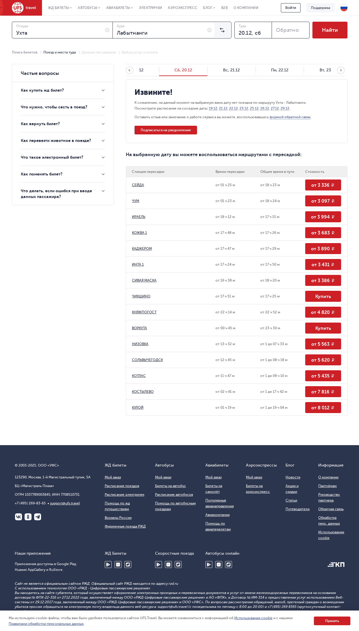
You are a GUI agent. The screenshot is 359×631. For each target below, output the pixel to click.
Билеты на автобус (170, 486)
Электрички (150, 8)
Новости (293, 477)
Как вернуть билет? (40, 123)
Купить (323, 296)
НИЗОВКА (140, 344)
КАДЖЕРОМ (142, 249)
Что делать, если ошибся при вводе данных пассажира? (56, 193)
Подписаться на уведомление (166, 130)
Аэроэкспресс (182, 8)
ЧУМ (135, 201)
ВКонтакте (18, 517)
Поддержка (320, 8)
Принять (332, 621)
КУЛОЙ (137, 408)
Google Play (108, 564)
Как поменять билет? (41, 174)
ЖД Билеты (58, 8)
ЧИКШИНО (141, 296)
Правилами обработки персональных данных (46, 624)
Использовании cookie (253, 618)
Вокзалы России (118, 518)
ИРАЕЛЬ (138, 217)
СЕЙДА (138, 185)
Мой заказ (113, 477)
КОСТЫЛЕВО (143, 392)
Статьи (291, 500)
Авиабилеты (118, 8)
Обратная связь (331, 509)
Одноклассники (28, 517)
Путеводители (298, 509)
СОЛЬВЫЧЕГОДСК (147, 360)
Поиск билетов (24, 52)
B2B (224, 8)
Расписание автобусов (174, 495)
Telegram (37, 517)
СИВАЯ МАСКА (144, 280)
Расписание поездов (122, 486)
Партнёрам (327, 486)
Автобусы (87, 8)
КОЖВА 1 (139, 233)
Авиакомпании (217, 515)
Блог (207, 8)
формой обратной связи (290, 117)
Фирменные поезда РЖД (125, 526)
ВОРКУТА (139, 328)
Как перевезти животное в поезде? (56, 140)
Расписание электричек (124, 495)
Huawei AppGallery (118, 564)
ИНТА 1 (138, 264)
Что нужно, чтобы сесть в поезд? (54, 107)
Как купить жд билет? (42, 90)
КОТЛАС (139, 376)
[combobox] (62, 30)
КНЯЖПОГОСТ (144, 312)
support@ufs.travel (65, 503)
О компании (245, 8)
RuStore (127, 564)
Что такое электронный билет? (52, 157)
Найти (330, 30)
